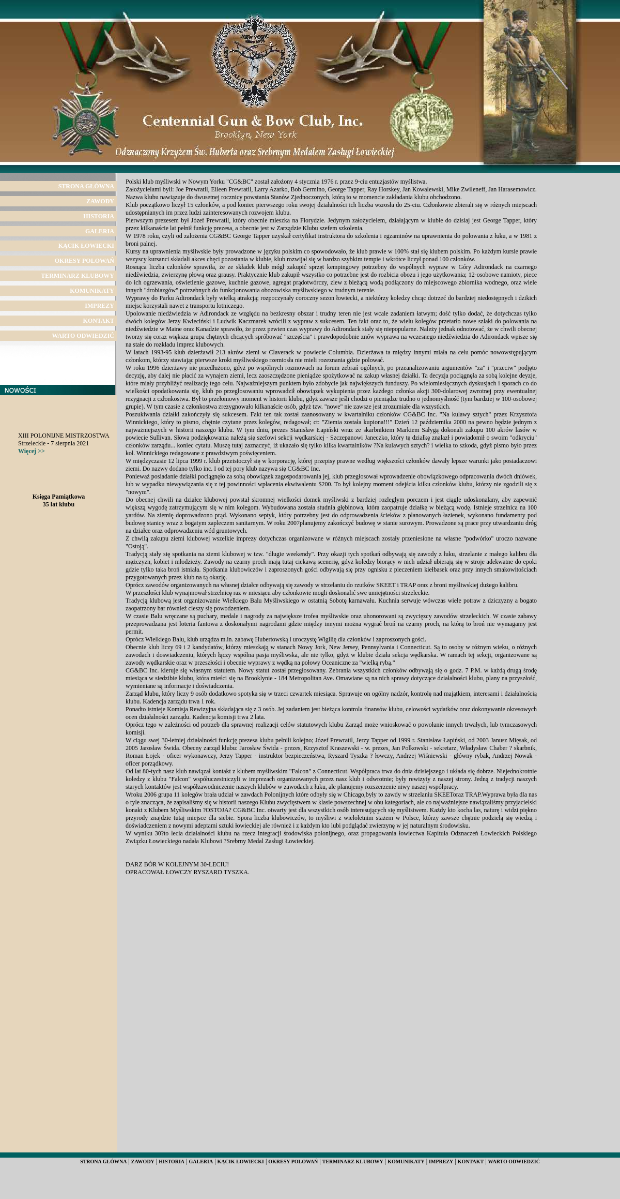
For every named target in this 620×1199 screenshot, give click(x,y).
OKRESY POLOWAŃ (84, 260)
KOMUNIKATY (92, 290)
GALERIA (99, 231)
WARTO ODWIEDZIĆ (83, 335)
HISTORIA (98, 216)
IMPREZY (99, 305)
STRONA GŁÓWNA (86, 186)
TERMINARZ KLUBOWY (77, 275)
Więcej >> (31, 451)
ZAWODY (100, 201)
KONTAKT (98, 320)
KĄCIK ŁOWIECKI (86, 245)
